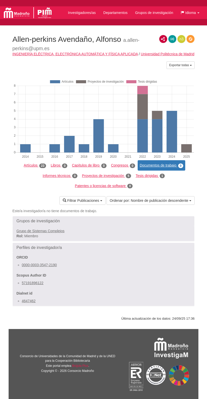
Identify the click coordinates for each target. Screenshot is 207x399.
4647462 (29, 301)
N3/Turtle (181, 39)
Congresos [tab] (123, 165)
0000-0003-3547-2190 (39, 265)
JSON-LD (172, 39)
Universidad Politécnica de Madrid (167, 54)
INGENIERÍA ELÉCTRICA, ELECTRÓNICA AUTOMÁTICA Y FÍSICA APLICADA (75, 54)
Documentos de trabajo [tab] (161, 165)
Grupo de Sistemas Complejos (40, 231)
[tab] (103, 221)
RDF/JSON (191, 39)
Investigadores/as (82, 13)
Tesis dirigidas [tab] (150, 176)
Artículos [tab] (35, 165)
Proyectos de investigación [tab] (106, 176)
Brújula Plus (80, 366)
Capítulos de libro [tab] (89, 165)
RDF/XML (163, 39)
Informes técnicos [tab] (60, 176)
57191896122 (33, 283)
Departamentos (115, 13)
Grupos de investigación (154, 13)
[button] (190, 12)
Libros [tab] (59, 165)
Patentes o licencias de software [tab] (104, 186)
